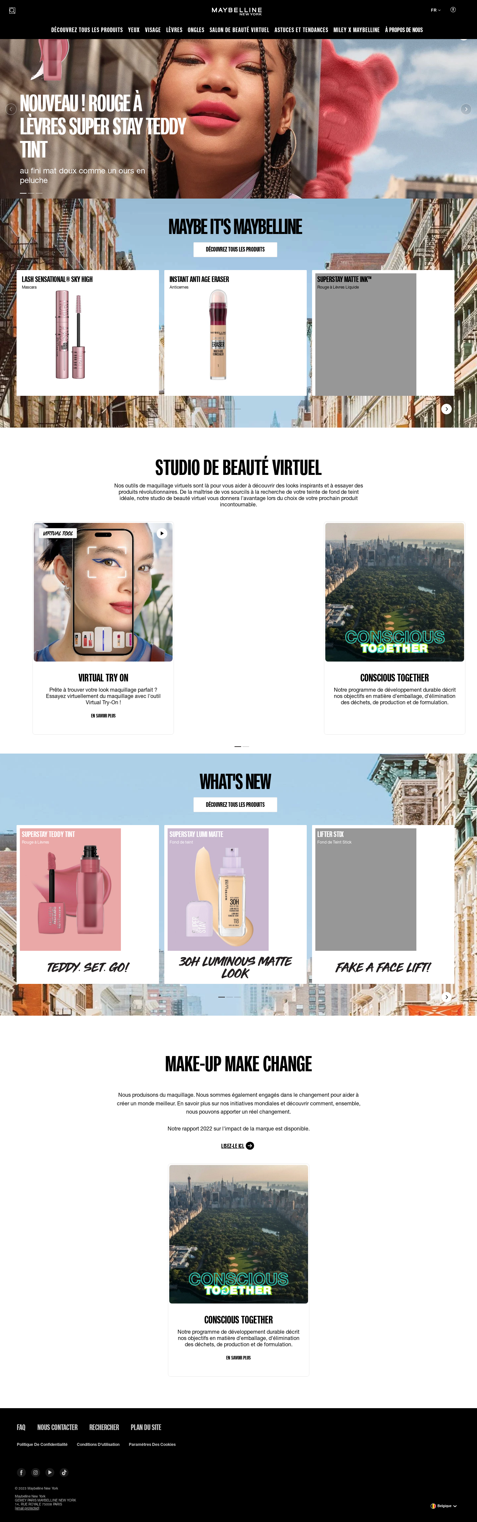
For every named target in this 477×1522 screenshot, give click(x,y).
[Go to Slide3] (39, 192)
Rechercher (104, 1427)
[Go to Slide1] (23, 192)
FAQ (21, 1427)
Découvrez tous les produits (235, 250)
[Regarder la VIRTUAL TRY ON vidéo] (162, 534)
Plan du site (146, 1427)
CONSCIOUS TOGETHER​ (394, 678)
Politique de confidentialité (42, 1444)
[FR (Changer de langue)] (436, 11)
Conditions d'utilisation (98, 1444)
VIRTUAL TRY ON (103, 678)
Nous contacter (57, 1427)
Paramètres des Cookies (152, 1444)
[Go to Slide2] (31, 192)
